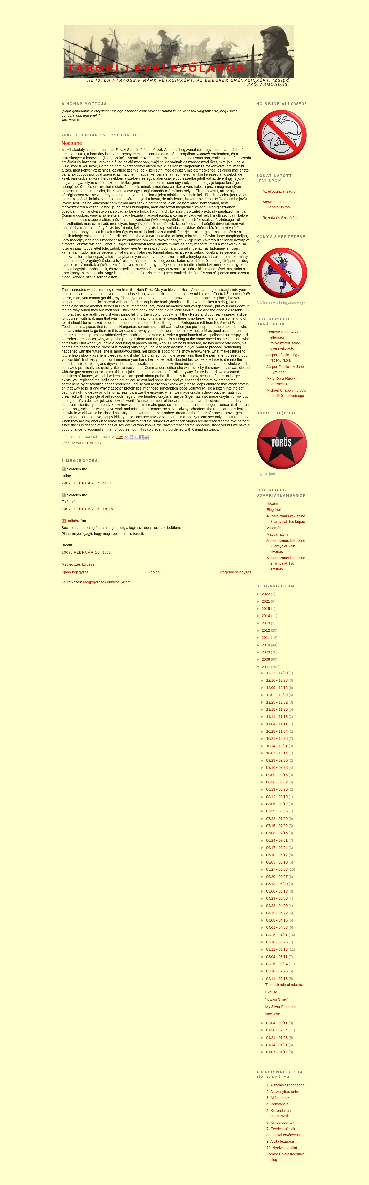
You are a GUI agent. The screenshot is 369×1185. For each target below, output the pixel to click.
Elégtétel (273, 510)
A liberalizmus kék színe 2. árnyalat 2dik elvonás (285, 546)
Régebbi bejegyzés (235, 572)
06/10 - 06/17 (277, 855)
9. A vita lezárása (280, 1141)
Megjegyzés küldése (77, 564)
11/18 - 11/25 (277, 709)
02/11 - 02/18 (277, 979)
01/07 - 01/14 (277, 1052)
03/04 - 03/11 (277, 957)
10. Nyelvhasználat (281, 1148)
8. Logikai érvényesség (285, 1135)
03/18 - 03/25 (277, 942)
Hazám (272, 503)
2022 (266, 594)
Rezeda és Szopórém (280, 218)
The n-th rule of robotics (284, 985)
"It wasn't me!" (276, 999)
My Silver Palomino (280, 1006)
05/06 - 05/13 (277, 891)
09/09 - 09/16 (277, 775)
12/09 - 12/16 (277, 688)
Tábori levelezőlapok (157, 68)
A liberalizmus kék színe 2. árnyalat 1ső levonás (285, 563)
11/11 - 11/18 (277, 717)
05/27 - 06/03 (277, 869)
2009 (266, 652)
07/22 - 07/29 (277, 819)
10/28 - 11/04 (277, 731)
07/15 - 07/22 (277, 826)
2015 (266, 608)
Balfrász (73, 521)
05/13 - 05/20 (277, 884)
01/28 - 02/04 (277, 1030)
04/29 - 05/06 (277, 898)
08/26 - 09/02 (277, 782)
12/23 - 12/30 (277, 673)
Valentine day (89, 442)
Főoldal (154, 572)
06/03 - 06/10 (277, 862)
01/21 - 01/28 (277, 1038)
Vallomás (273, 528)
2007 (266, 667)
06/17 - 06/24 (277, 848)
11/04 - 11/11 (277, 724)
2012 (266, 630)
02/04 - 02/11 (277, 1023)
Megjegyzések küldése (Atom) (107, 582)
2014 (266, 616)
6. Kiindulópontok (280, 1122)
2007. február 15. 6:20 (86, 483)
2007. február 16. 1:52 (86, 552)
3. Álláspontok (277, 1098)
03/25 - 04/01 (277, 935)
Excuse (271, 992)
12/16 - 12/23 (277, 680)
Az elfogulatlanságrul (279, 191)
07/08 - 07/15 (277, 833)
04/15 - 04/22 (277, 913)
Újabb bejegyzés (74, 572)
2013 (266, 623)
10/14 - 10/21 (277, 746)
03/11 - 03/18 (277, 949)
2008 (266, 659)
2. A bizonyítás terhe (282, 1091)
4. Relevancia (277, 1104)
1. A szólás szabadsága (285, 1085)
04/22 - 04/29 (277, 906)
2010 (266, 645)
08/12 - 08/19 (277, 797)
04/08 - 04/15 (277, 920)
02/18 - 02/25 (277, 971)
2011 (266, 638)
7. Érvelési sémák (280, 1129)
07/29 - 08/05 (277, 811)
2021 (266, 601)
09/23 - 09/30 (277, 760)
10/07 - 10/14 (277, 753)
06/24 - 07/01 (277, 840)
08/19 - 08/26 (277, 789)
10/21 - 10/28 (277, 738)
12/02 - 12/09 (277, 695)
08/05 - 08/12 (277, 804)
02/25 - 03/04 (277, 964)
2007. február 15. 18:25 (87, 509)
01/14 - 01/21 (277, 1045)
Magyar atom (277, 534)
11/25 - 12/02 (277, 702)
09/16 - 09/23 (277, 767)
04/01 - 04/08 (277, 927)
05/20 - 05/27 (277, 877)
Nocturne (272, 1014)
